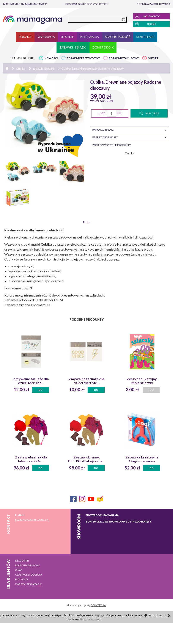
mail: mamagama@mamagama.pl (25, 4)
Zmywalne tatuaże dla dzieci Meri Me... (31, 381)
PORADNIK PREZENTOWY (83, 58)
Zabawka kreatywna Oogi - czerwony (142, 459)
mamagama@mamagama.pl (32, 520)
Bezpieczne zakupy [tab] (105, 137)
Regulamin (22, 560)
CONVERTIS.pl (98, 605)
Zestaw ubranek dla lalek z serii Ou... (31, 459)
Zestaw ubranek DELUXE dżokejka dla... (86, 459)
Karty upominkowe (27, 565)
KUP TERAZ (149, 113)
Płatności (21, 579)
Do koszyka (40, 390)
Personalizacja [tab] (103, 130)
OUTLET (153, 58)
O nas (18, 570)
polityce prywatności (89, 619)
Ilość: (102, 113)
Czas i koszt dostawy (28, 574)
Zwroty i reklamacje (28, 584)
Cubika (129, 153)
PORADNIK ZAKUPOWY (124, 58)
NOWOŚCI (51, 58)
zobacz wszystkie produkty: (111, 145)
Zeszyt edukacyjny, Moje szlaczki (142, 381)
